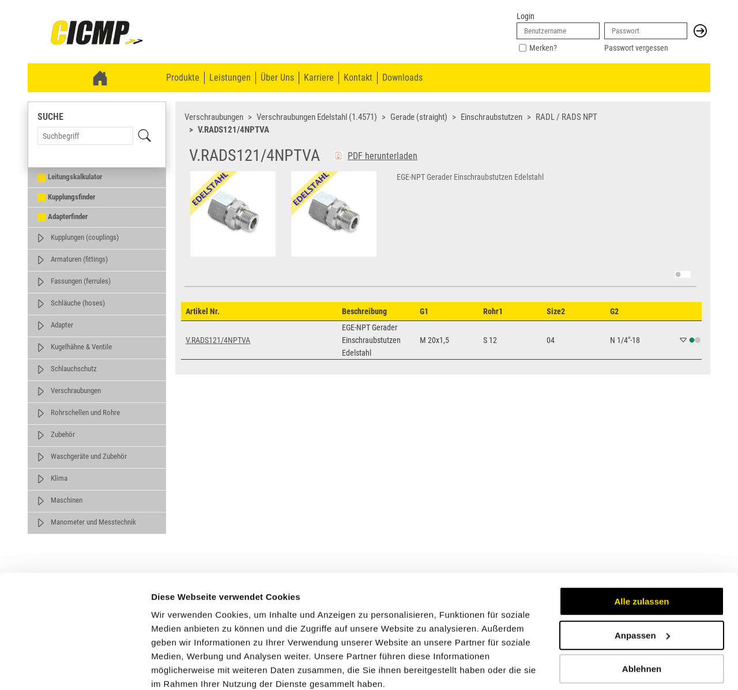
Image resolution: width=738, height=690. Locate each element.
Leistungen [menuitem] (230, 77)
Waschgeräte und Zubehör (89, 456)
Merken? (543, 48)
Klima (59, 478)
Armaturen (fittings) (79, 259)
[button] (700, 30)
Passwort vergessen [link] (636, 47)
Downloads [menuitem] (402, 77)
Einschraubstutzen (491, 117)
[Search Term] (85, 136)
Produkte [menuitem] (182, 77)
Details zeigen (180, 667)
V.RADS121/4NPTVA (233, 130)
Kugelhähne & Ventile (81, 346)
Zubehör (63, 434)
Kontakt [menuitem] (358, 77)
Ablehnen (641, 620)
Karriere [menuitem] (319, 77)
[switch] (682, 274)
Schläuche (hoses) (78, 303)
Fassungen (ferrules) (81, 281)
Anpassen (642, 586)
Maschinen (66, 500)
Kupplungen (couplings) (85, 237)
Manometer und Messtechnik (93, 522)
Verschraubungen (76, 390)
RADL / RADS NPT (566, 117)
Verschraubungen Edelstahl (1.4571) (317, 117)
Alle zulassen (641, 553)
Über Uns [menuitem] (277, 77)
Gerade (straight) (418, 117)
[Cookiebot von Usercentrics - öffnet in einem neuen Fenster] (74, 667)
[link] (96, 33)
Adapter (62, 325)
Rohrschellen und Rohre (85, 412)
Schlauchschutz (74, 368)
